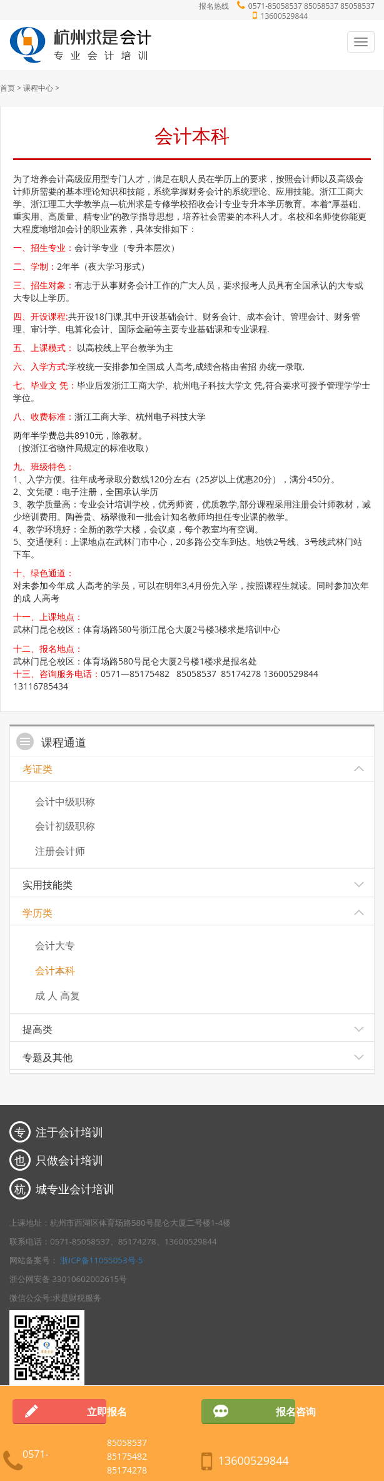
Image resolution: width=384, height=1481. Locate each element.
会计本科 (55, 970)
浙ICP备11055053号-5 (101, 1260)
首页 (7, 88)
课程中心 (38, 88)
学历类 (38, 913)
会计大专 (55, 945)
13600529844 (284, 16)
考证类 (38, 769)
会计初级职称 (65, 826)
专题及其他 (48, 1057)
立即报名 (107, 1411)
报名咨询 (296, 1411)
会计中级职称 (65, 801)
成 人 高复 (57, 995)
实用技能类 (48, 885)
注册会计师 (60, 851)
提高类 (38, 1029)
